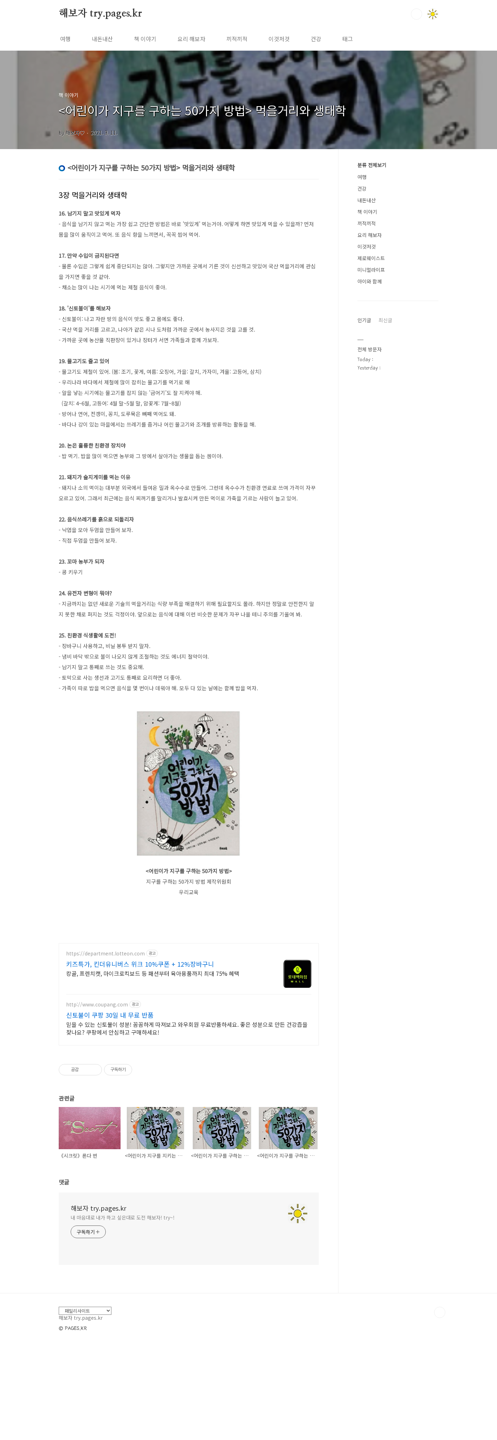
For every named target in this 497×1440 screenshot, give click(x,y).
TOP (439, 1410)
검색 (416, 14)
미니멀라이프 (371, 269)
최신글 (385, 320)
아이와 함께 (369, 281)
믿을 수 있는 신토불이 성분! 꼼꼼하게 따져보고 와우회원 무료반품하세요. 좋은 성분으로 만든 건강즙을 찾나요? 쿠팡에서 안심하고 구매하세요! (187, 1126)
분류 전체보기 (371, 164)
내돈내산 (102, 38)
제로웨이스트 (371, 258)
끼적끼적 (236, 38)
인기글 (364, 320)
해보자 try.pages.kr (100, 14)
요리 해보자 (191, 38)
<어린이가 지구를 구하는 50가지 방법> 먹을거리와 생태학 (202, 110)
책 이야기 (145, 38)
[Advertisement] (189, 985)
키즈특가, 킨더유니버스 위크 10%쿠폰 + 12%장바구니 (140, 1062)
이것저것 (279, 38)
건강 (316, 38)
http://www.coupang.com (97, 1103)
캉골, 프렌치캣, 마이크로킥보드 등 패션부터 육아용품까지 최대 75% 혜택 (152, 1072)
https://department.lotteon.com (105, 1052)
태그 (347, 38)
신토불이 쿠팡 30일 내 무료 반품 (110, 1113)
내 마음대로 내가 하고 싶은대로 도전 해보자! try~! (123, 1315)
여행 (65, 38)
